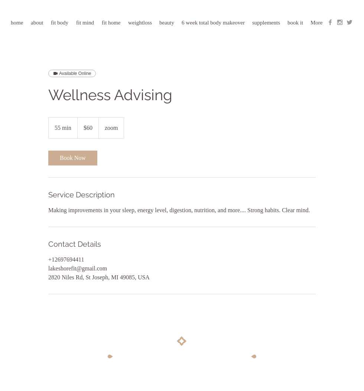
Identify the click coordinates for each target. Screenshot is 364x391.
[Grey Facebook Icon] (330, 22)
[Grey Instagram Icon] (340, 22)
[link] (72, 158)
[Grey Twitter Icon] (349, 22)
